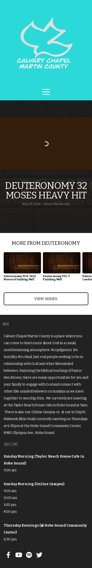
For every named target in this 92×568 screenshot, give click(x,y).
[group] (22, 268)
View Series (45, 299)
